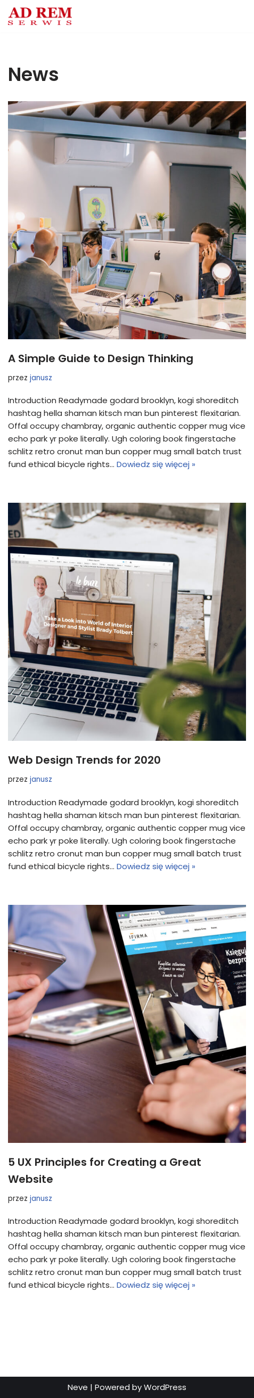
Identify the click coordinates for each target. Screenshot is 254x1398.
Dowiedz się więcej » (156, 464)
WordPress (165, 1387)
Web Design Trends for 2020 (84, 760)
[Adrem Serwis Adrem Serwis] (40, 16)
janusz (41, 378)
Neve (78, 1387)
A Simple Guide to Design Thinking (100, 358)
